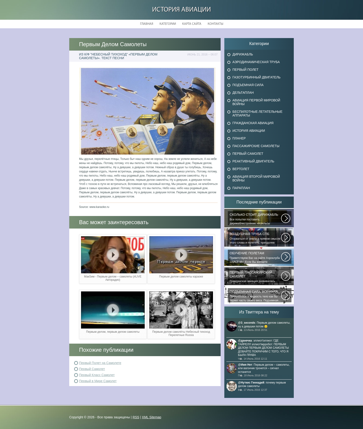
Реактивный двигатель (253, 161)
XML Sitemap (151, 417)
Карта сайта (191, 24)
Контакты (215, 24)
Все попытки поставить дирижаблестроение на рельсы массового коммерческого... (255, 219)
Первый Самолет (92, 369)
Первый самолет (247, 153)
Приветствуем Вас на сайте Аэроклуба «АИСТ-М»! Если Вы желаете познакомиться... (255, 257)
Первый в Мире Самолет (98, 381)
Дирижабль (242, 54)
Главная (146, 24)
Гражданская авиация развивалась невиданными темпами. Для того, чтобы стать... (255, 277)
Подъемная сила (247, 85)
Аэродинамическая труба (256, 62)
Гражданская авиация (252, 123)
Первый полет (245, 69)
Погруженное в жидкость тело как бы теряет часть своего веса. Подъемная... (255, 296)
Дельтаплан (243, 92)
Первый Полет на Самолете (100, 363)
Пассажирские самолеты (255, 146)
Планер (239, 138)
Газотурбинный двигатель (256, 77)
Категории (168, 24)
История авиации (181, 9)
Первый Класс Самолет (97, 375)
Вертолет (240, 169)
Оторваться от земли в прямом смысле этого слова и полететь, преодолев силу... (255, 238)
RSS (136, 417)
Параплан (241, 188)
